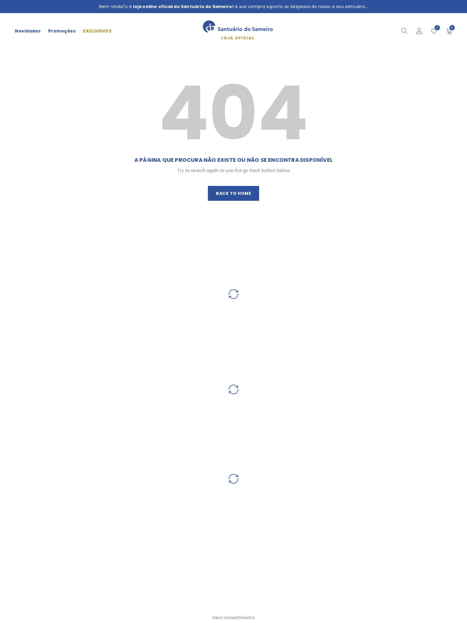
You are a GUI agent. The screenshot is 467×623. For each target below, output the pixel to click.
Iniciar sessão (419, 31)
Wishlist (436, 27)
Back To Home (233, 193)
